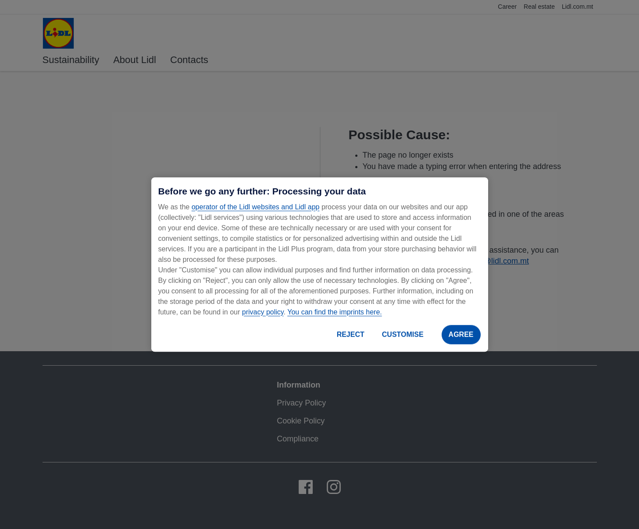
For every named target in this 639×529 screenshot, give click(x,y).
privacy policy (263, 312)
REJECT (350, 334)
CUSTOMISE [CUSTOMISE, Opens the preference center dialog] (403, 334)
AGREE (461, 334)
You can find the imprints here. (334, 312)
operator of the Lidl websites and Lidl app (256, 207)
